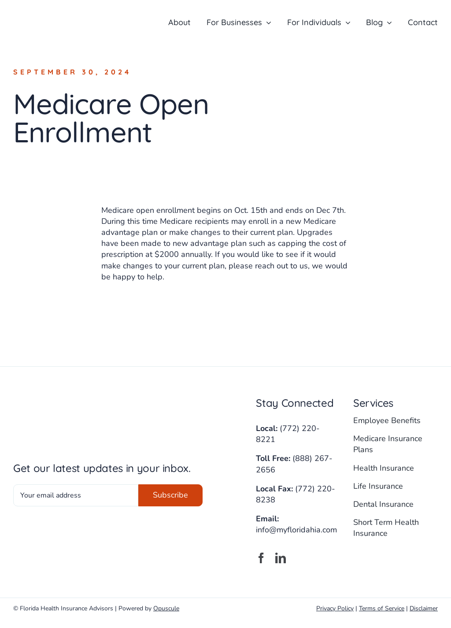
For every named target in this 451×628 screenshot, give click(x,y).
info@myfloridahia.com (296, 529)
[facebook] (261, 558)
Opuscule (166, 608)
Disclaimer (424, 608)
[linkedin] (280, 558)
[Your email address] (75, 495)
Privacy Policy (335, 608)
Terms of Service (381, 608)
